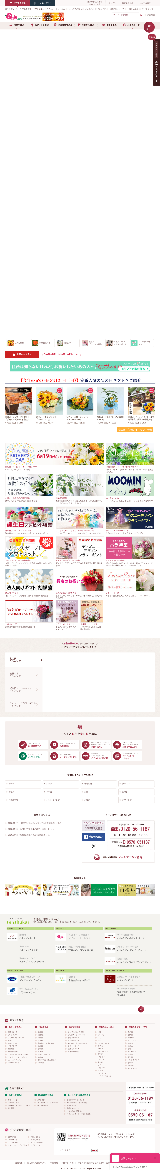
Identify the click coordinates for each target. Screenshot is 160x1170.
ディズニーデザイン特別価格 (68, 560)
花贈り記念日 (71, 1105)
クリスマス (127, 784)
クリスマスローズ (104, 1076)
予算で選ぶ (109, 25)
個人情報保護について (36, 1163)
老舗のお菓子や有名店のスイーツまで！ (66, 628)
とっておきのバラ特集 (115, 560)
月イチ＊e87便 (73, 1051)
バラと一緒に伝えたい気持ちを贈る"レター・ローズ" (128, 596)
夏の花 (100, 1054)
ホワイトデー (127, 800)
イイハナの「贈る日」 (75, 1111)
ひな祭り (131, 1065)
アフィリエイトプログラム (17, 1145)
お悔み (40, 1057)
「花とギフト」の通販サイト (85, 937)
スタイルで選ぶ (39, 25)
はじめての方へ (75, 9)
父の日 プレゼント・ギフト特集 (135, 430)
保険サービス (134, 961)
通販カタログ (36, 948)
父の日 (49, 784)
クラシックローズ (74, 1040)
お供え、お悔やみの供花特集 (17, 498)
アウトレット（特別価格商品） (18, 560)
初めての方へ (13, 1137)
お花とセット (13, 1043)
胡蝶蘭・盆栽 (13, 1051)
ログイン (112, 3)
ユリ (99, 1038)
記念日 (40, 1038)
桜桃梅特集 (13, 800)
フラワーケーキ (13, 1063)
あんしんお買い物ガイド (95, 9)
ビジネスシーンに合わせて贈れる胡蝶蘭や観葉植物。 (27, 596)
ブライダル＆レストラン (36, 991)
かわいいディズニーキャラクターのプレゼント (125, 533)
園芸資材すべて (43, 1105)
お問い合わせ (133, 9)
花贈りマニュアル (73, 1108)
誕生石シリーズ (73, 1049)
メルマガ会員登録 (37, 1142)
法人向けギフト (11, 593)
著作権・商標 (67, 1163)
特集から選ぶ (86, 25)
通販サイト (36, 937)
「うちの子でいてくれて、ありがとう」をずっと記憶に (79, 533)
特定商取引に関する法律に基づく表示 (94, 1163)
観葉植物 (11, 1049)
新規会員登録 (127, 3)
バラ (99, 1032)
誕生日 (40, 1032)
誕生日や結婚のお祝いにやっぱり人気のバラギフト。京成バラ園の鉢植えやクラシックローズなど (129, 564)
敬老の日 (88, 784)
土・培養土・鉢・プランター (48, 1103)
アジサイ (101, 1057)
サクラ (100, 1048)
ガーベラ (101, 1035)
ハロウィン (132, 1051)
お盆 (86, 792)
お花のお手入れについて (75, 1100)
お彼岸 (87, 800)
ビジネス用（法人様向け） (47, 1060)
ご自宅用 (41, 1063)
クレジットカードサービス (134, 949)
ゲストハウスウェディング (36, 979)
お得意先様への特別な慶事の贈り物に (90, 628)
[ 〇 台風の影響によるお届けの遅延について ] (61, 354)
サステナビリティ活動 (134, 992)
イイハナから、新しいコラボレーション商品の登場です (129, 501)
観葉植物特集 (61, 498)
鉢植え (10, 1040)
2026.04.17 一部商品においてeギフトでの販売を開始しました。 (36, 823)
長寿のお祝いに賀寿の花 (66, 593)
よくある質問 (13, 1142)
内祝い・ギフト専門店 (85, 949)
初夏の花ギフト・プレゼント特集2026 (122, 467)
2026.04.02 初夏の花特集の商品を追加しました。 (29, 835)
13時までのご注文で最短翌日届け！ (20, 627)
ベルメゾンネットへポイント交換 (78, 1114)
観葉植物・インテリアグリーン (19, 1105)
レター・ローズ (112, 593)
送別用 (40, 1046)
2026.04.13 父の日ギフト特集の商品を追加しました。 (31, 829)
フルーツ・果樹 (13, 1103)
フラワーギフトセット (65, 624)
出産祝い (41, 1051)
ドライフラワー (13, 1046)
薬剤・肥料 (41, 1100)
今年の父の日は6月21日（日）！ (19, 469)
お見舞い (41, 1049)
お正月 (11, 792)
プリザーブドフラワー (16, 1038)
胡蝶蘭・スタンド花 (88, 624)
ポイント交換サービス (134, 937)
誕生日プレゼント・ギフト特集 (18, 530)
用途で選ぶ (16, 25)
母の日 (11, 784)
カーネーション (103, 1043)
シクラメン (102, 1073)
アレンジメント (13, 1035)
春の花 (100, 1046)
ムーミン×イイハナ (114, 498)
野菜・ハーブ (13, 1100)
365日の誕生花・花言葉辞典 (77, 1103)
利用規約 (54, 1163)
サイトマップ (147, 9)
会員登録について (116, 9)
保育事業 (85, 979)
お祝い (40, 1040)
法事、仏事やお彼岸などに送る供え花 (21, 501)
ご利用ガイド (13, 1140)
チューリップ (103, 1051)
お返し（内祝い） (44, 1054)
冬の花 (100, 1070)
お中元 (49, 792)
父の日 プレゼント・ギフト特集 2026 (21, 467)
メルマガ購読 (145, 3)
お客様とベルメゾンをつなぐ (134, 979)
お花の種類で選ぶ (62, 25)
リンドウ (101, 1068)
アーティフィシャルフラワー (18, 1054)
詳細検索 (151, 15)
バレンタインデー (54, 800)
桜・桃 (130, 1057)
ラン (99, 1040)
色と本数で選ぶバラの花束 (77, 1043)
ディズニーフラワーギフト (117, 530)
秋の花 (100, 1062)
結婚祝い (41, 1035)
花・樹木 (11, 1108)
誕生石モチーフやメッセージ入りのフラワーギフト (26, 533)
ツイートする (64, 1150)
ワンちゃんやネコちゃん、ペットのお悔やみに (75, 530)
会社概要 (19, 1163)
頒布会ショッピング (36, 960)
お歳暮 (125, 792)
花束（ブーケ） (13, 1032)
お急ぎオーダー (132, 25)
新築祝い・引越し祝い (46, 1043)
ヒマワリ (101, 1059)
